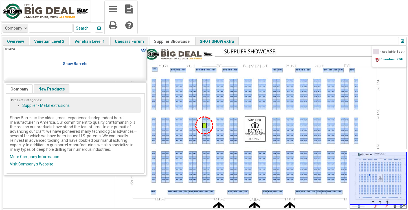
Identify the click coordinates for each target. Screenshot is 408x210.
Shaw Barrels (75, 63)
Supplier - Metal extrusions (46, 105)
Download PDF (391, 59)
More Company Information (34, 156)
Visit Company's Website (31, 164)
